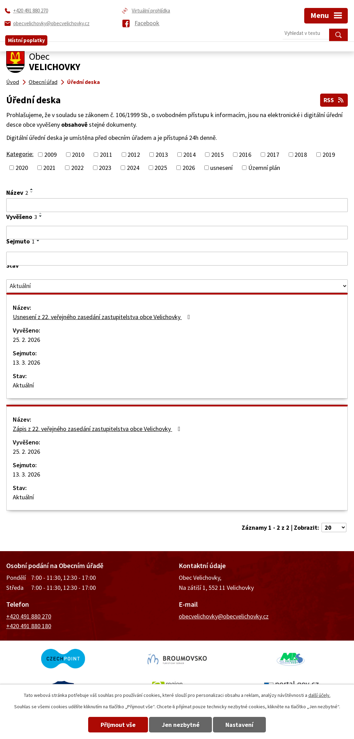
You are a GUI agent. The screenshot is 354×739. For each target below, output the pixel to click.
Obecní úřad (43, 81)
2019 (329, 154)
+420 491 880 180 (28, 626)
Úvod (12, 81)
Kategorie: (20, 153)
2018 (301, 154)
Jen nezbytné (180, 725)
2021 (49, 167)
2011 (106, 154)
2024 (133, 167)
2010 (78, 154)
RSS (333, 99)
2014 (189, 154)
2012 (134, 154)
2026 (189, 167)
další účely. (319, 695)
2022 (77, 167)
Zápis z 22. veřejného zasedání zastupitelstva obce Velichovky (98, 428)
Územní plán (264, 167)
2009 (50, 154)
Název (17, 192)
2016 (245, 154)
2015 (217, 154)
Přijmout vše (112, 725)
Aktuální (23, 385)
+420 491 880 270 (28, 616)
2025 (161, 167)
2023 (105, 167)
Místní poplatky (26, 34)
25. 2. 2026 (26, 339)
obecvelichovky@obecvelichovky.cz (224, 616)
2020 (22, 167)
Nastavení (246, 725)
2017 (273, 154)
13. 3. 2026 (26, 362)
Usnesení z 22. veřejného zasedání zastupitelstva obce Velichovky (103, 316)
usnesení (221, 167)
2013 (162, 154)
